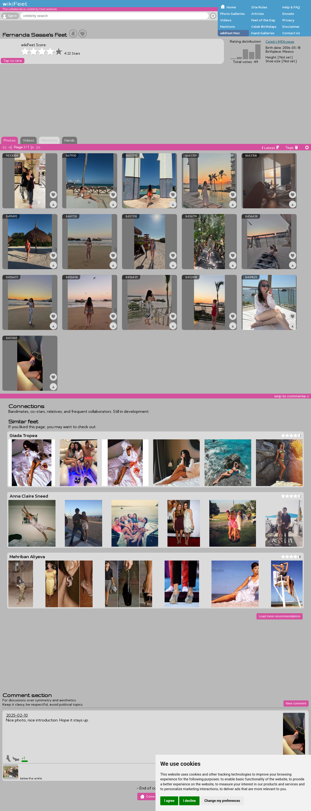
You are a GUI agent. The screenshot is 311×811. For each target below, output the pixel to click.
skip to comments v (291, 396)
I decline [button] (189, 801)
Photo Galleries (232, 13)
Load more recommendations (279, 616)
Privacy (288, 20)
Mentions (227, 26)
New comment (296, 703)
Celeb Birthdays (263, 26)
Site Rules (259, 7)
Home (231, 7)
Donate (288, 13)
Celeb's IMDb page (280, 42)
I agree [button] (169, 801)
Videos (225, 20)
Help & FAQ (291, 7)
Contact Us (291, 33)
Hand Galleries (262, 33)
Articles (257, 13)
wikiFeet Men (230, 33)
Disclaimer (291, 26)
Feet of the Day (263, 20)
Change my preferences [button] (222, 801)
